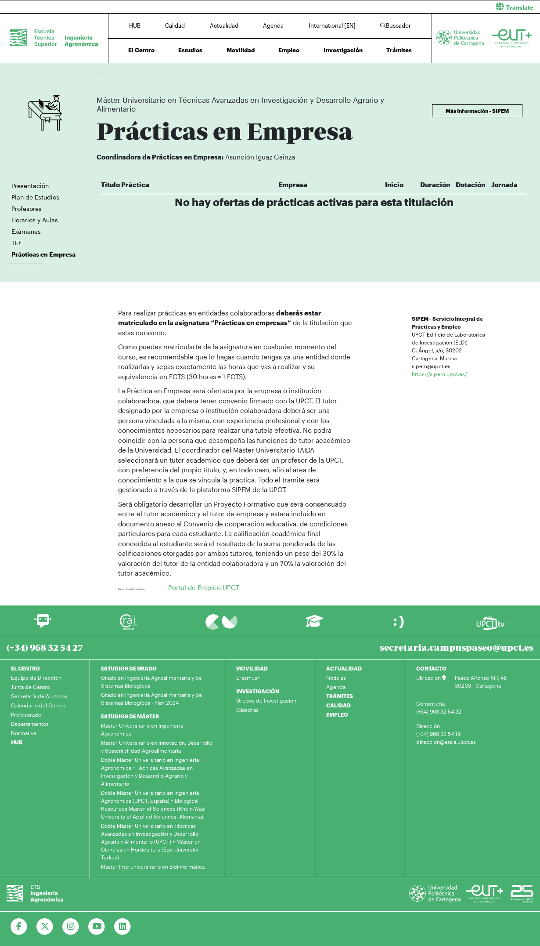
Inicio (104, 73)
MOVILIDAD (252, 668)
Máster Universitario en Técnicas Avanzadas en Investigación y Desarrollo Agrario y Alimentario (245, 73)
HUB (134, 25)
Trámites (399, 50)
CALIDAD (338, 705)
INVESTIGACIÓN (257, 691)
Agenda (273, 25)
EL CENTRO (25, 668)
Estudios (190, 50)
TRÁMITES (339, 696)
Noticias (336, 677)
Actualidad (224, 25)
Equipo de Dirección (36, 677)
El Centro (141, 50)
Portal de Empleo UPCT (203, 587)
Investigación (343, 50)
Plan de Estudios (35, 197)
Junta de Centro (30, 687)
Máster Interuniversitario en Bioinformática (153, 866)
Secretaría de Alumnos (39, 696)
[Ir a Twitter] (45, 926)
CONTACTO (431, 668)
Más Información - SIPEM (477, 111)
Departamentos (30, 724)
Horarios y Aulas (34, 220)
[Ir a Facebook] (19, 926)
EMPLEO (337, 714)
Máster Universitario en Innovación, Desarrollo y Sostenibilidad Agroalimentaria (156, 746)
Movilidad (241, 50)
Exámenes (26, 231)
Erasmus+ (248, 677)
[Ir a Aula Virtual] (314, 625)
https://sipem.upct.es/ (439, 374)
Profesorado (26, 714)
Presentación (30, 185)
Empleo (288, 50)
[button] (408, 6)
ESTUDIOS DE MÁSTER (130, 716)
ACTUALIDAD (344, 668)
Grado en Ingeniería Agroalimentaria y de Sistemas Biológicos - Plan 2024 (151, 699)
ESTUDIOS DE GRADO (129, 668)
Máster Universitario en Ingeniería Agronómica (142, 729)
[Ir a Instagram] (70, 926)
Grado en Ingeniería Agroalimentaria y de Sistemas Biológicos (151, 681)
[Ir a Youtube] (96, 926)
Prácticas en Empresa (381, 73)
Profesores (26, 208)
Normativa (23, 733)
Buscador (395, 25)
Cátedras (247, 710)
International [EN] (332, 25)
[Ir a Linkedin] (122, 926)
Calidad (175, 25)
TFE (16, 242)
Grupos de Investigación (266, 700)
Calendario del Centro (38, 705)
